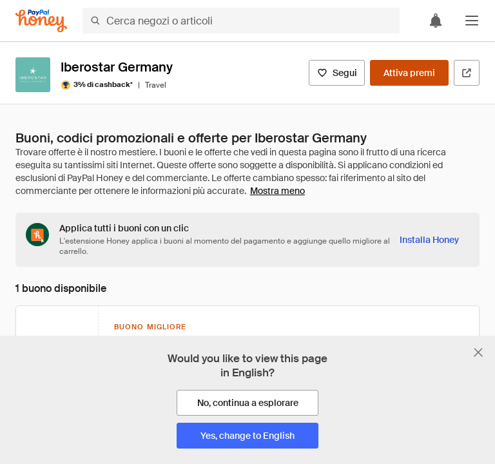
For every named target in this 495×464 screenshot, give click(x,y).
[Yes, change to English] (247, 436)
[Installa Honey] (429, 240)
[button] (472, 20)
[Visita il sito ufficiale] (467, 73)
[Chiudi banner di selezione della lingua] (478, 352)
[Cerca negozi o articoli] (241, 21)
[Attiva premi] (409, 73)
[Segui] (337, 73)
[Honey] (41, 21)
